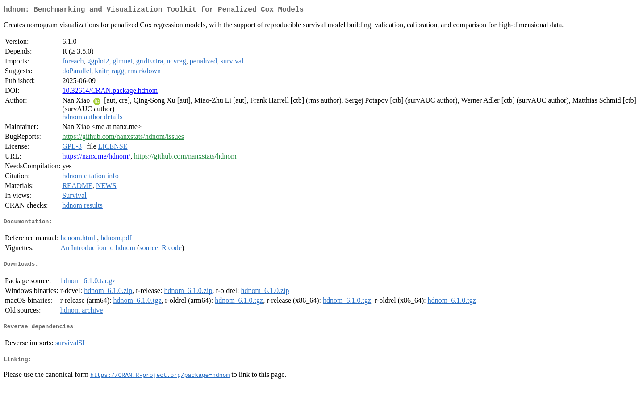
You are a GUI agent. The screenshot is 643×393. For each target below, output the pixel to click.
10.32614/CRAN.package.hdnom (110, 92)
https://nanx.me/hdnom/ (96, 158)
